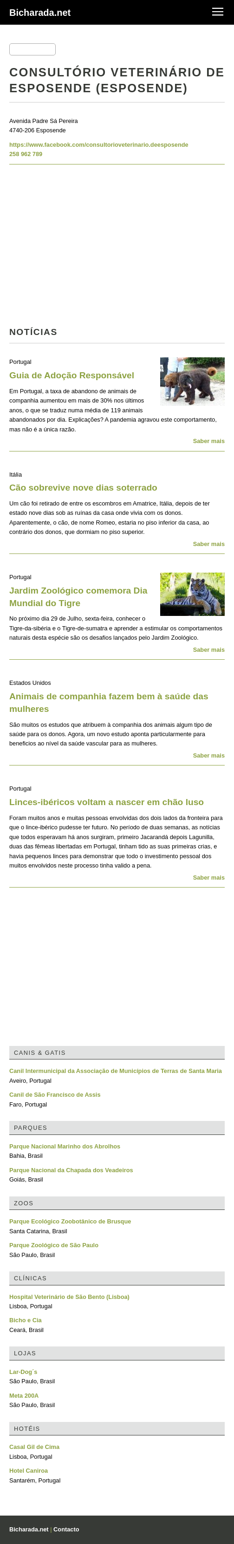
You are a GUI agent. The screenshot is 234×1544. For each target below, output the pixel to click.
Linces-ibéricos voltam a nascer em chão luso (106, 802)
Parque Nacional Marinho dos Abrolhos (64, 1146)
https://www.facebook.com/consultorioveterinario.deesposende (98, 144)
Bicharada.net (40, 12)
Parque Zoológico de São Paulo (53, 1245)
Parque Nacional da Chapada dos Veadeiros (71, 1170)
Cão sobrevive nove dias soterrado (83, 487)
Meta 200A (24, 1395)
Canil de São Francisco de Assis (55, 1094)
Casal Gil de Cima (34, 1446)
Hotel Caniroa (28, 1470)
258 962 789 (25, 153)
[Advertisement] (117, 248)
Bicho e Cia (25, 1320)
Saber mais (209, 440)
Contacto (66, 1529)
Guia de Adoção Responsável (71, 375)
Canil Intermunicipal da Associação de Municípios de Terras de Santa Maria (115, 1070)
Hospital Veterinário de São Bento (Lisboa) (69, 1296)
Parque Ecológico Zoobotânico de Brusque (70, 1221)
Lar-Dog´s (23, 1371)
